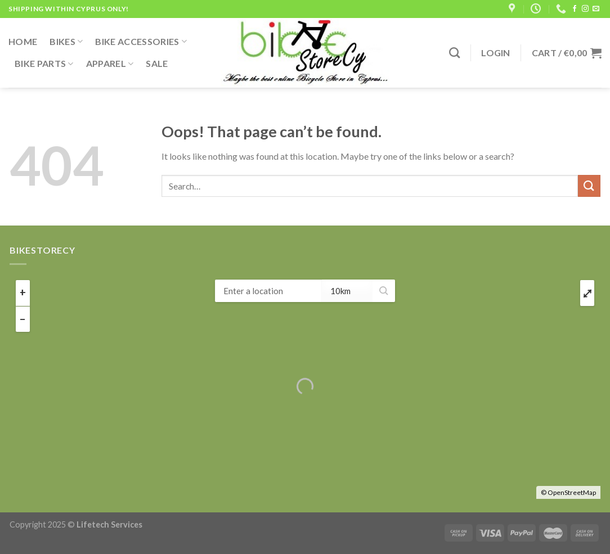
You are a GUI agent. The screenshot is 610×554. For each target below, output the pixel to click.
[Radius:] (347, 291)
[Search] (454, 52)
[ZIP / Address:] (268, 291)
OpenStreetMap (572, 492)
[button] (384, 291)
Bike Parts (44, 63)
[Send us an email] (596, 9)
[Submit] (589, 186)
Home (22, 41)
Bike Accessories (141, 41)
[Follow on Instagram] (585, 9)
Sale (157, 63)
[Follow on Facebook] (574, 9)
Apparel (110, 63)
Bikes (66, 41)
